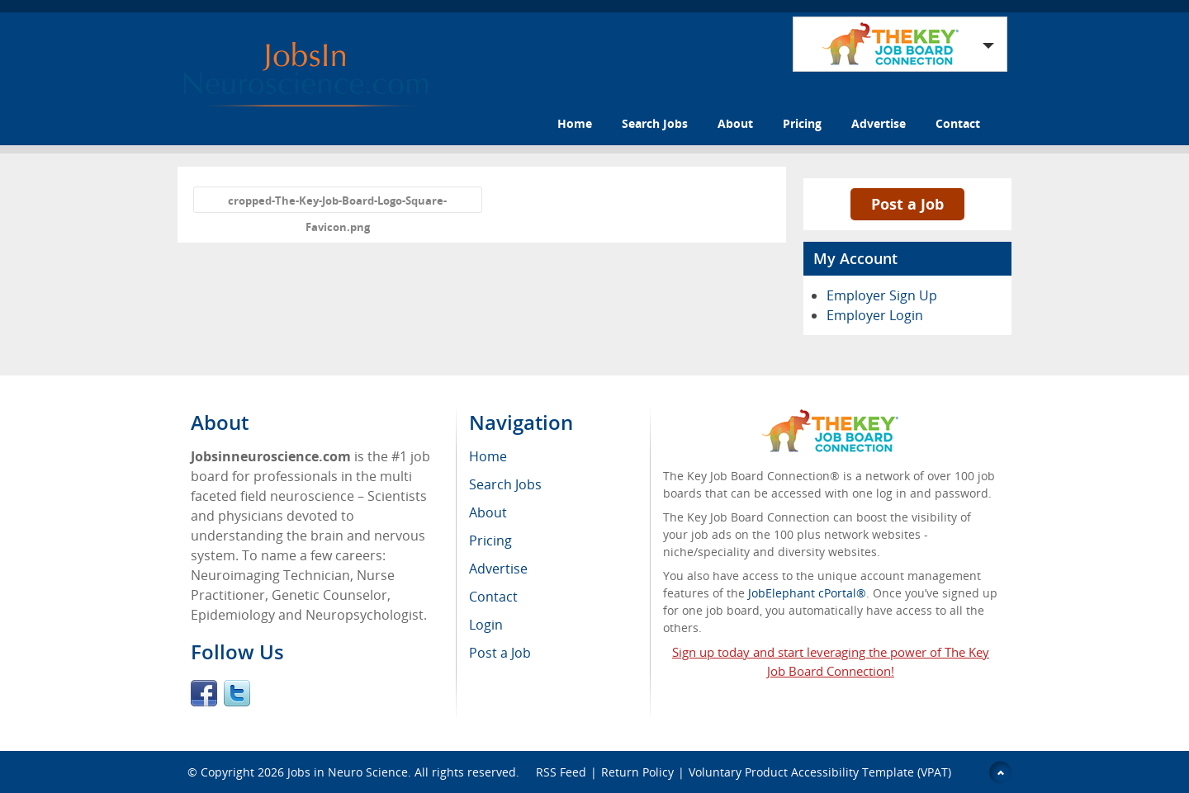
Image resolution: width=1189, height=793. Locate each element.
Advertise (878, 123)
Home (574, 123)
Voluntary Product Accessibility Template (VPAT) (820, 772)
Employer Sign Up (882, 295)
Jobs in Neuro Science (347, 772)
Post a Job (907, 204)
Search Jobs (655, 123)
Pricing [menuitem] (490, 540)
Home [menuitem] (488, 456)
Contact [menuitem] (493, 597)
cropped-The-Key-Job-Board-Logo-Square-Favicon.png (337, 203)
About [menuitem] (488, 512)
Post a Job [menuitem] (500, 653)
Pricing (802, 123)
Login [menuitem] (486, 625)
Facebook (204, 693)
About (735, 123)
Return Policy (637, 772)
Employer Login (875, 315)
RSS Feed (561, 772)
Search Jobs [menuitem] (505, 484)
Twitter (237, 693)
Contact (958, 123)
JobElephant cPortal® (807, 593)
